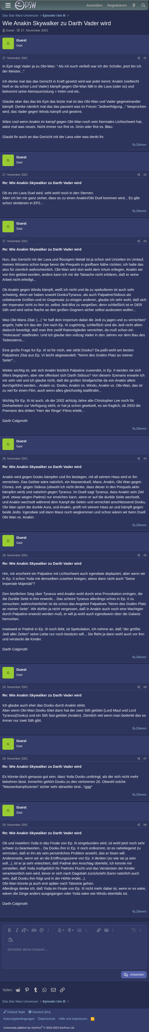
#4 (145, 458)
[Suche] (143, 5)
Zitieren (141, 144)
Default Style (14, 1012)
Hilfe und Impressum (73, 1018)
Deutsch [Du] (40, 1012)
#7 (145, 758)
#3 (145, 241)
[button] (9, 930)
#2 (145, 174)
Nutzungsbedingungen (18, 1018)
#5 (145, 555)
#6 (145, 687)
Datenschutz (46, 1018)
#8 (145, 825)
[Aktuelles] (133, 5)
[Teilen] (139, 58)
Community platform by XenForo (39, 1027)
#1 (145, 58)
